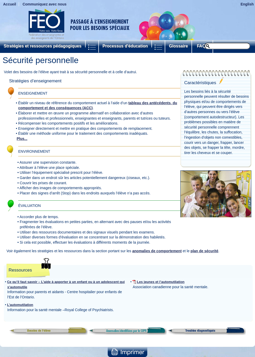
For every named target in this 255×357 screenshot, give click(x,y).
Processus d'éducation (125, 46)
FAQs (202, 46)
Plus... (22, 139)
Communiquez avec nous (45, 4)
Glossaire (178, 46)
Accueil (9, 4)
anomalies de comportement (157, 251)
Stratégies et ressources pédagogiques (42, 46)
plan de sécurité (204, 251)
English (247, 4)
